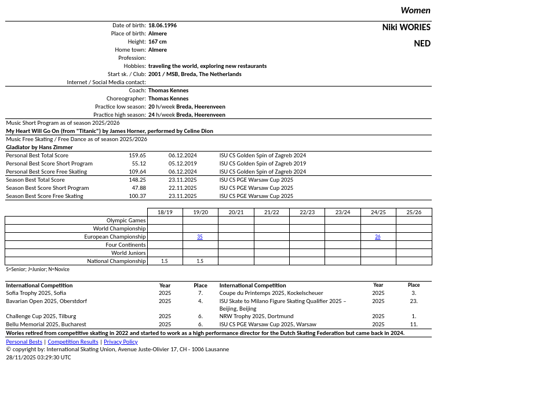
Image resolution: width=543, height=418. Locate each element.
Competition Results (73, 341)
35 (199, 236)
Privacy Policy (120, 341)
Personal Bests (24, 341)
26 (377, 236)
